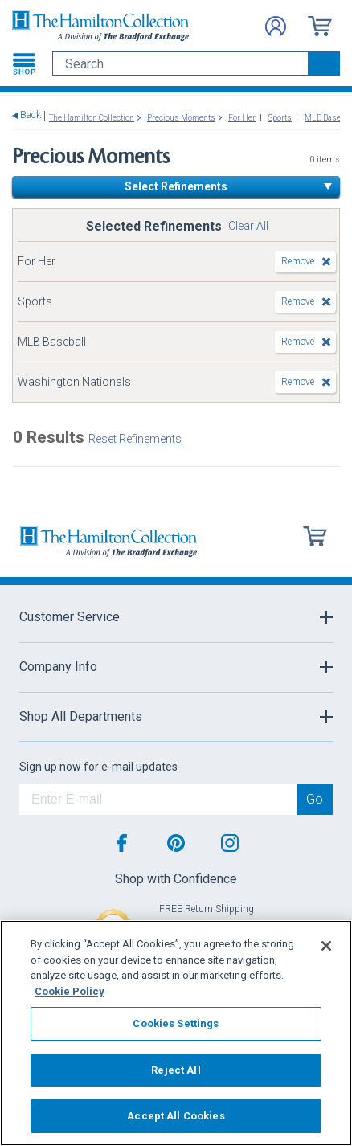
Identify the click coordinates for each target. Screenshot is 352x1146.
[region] (176, 1033)
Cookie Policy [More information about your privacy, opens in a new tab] (69, 991)
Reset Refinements (135, 438)
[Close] (326, 946)
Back (30, 115)
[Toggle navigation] (24, 63)
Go (314, 799)
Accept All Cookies (175, 1116)
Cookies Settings (176, 1023)
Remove (297, 261)
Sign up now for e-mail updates (98, 766)
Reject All (175, 1070)
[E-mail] (158, 799)
